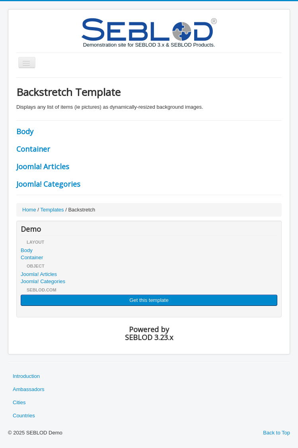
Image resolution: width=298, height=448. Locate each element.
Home (29, 210)
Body (24, 131)
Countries (24, 416)
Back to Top (276, 433)
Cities (19, 402)
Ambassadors (28, 389)
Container (33, 149)
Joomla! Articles (42, 166)
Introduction (26, 376)
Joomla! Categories (48, 184)
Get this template (148, 300)
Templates (52, 210)
